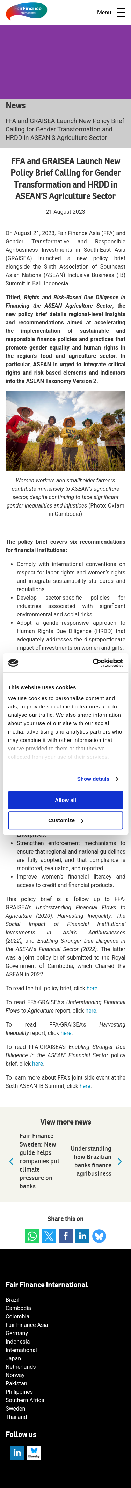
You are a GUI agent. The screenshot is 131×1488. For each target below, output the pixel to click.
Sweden (15, 1408)
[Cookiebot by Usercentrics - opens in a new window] (93, 662)
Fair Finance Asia (27, 1325)
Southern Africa (25, 1400)
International (21, 1350)
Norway (15, 1375)
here (92, 988)
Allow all (65, 800)
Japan (13, 1358)
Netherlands (21, 1366)
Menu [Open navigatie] (111, 12)
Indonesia (18, 1341)
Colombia (17, 1316)
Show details (93, 779)
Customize (65, 821)
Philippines (19, 1392)
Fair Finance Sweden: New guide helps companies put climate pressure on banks (32, 1161)
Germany (17, 1333)
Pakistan (16, 1383)
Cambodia (18, 1308)
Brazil (13, 1300)
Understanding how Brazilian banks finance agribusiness (98, 1161)
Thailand (16, 1417)
